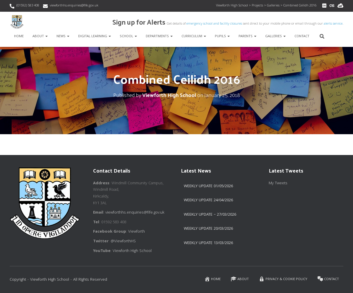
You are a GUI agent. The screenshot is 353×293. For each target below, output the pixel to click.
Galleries (275, 36)
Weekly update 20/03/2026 (208, 229)
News (62, 36)
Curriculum (193, 36)
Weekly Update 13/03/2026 (208, 243)
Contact (301, 36)
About (40, 36)
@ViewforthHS (123, 241)
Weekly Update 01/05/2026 (208, 186)
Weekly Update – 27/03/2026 (210, 215)
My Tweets (278, 183)
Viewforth (136, 232)
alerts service (333, 24)
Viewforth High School (132, 251)
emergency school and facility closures (214, 24)
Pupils (222, 36)
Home (19, 36)
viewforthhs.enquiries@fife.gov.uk (74, 5)
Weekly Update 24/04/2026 (208, 200)
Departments (159, 36)
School (128, 36)
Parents (247, 36)
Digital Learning (94, 36)
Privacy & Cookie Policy (283, 279)
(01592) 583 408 (27, 5)
